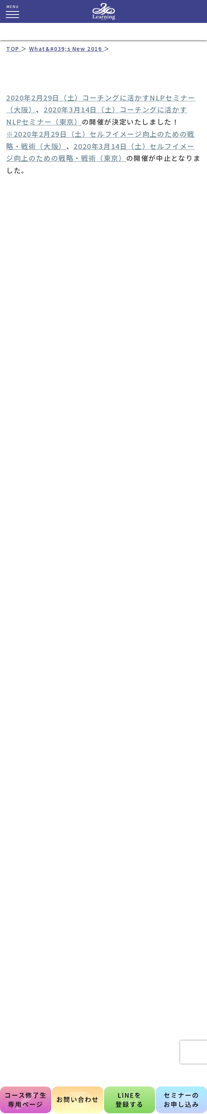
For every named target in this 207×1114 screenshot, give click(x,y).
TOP (13, 48)
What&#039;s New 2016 (66, 48)
